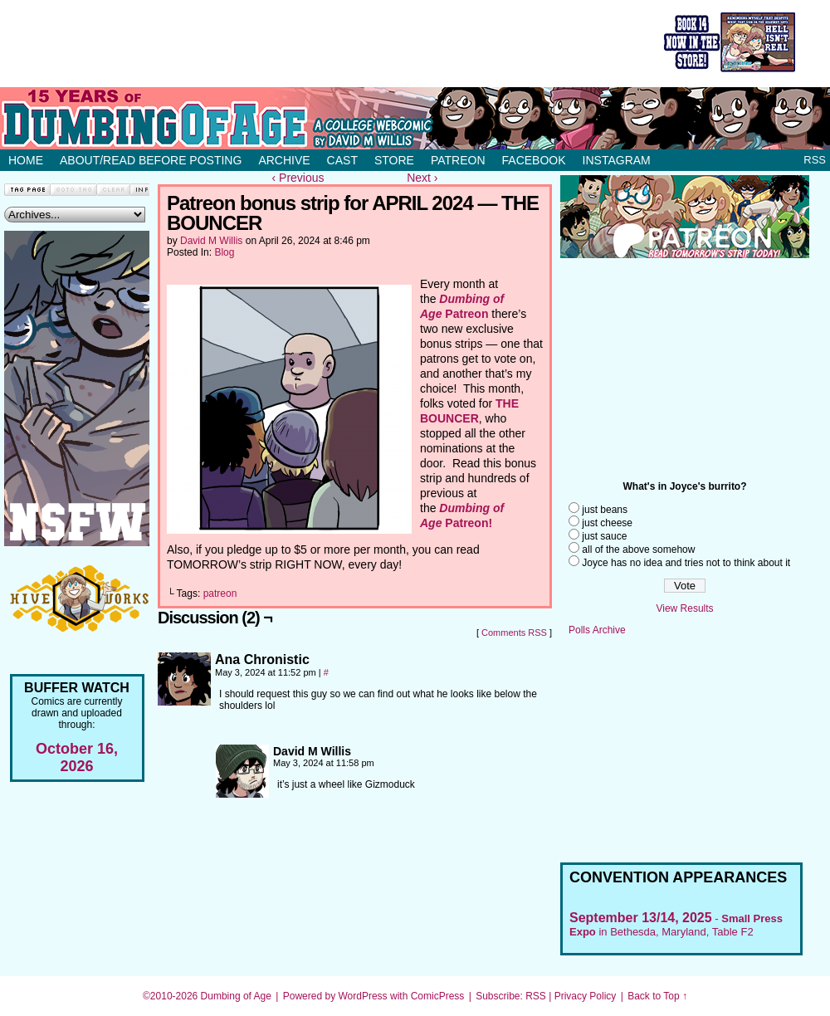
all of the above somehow (638, 549)
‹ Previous (298, 177)
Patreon (458, 160)
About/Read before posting (151, 160)
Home (25, 160)
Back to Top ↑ (657, 996)
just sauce (604, 536)
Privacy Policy (585, 996)
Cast (342, 160)
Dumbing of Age (236, 996)
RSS (814, 160)
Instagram (617, 160)
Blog (224, 252)
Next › (422, 177)
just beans (604, 509)
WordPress (362, 996)
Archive (284, 160)
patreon (220, 593)
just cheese (607, 523)
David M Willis (211, 241)
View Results (684, 608)
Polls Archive (597, 630)
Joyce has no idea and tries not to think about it (686, 563)
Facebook (534, 160)
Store (394, 160)
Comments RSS (514, 632)
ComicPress (438, 996)
